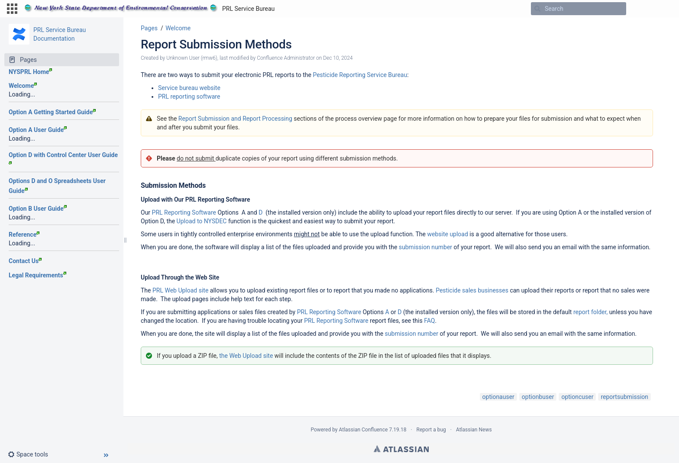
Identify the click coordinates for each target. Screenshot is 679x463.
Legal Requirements (37, 275)
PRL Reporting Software (184, 212)
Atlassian (401, 448)
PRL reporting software (189, 96)
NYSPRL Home (30, 71)
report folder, (590, 312)
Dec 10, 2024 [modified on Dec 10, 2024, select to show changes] (337, 58)
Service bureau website (189, 87)
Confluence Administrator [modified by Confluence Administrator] (286, 58)
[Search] (537, 8)
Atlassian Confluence (363, 430)
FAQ (429, 320)
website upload (447, 234)
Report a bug (431, 430)
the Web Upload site (246, 355)
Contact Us (25, 260)
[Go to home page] (149, 8)
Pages (149, 28)
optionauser (498, 396)
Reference (24, 234)
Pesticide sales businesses (472, 290)
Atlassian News (474, 430)
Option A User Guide (38, 129)
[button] (12, 8)
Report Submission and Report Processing (235, 118)
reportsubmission (624, 396)
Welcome (23, 85)
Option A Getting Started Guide (52, 112)
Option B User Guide (38, 208)
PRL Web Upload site (180, 290)
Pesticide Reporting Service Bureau (360, 74)
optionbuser (538, 396)
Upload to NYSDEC (202, 221)
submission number (425, 247)
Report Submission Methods (216, 44)
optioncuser (577, 396)
